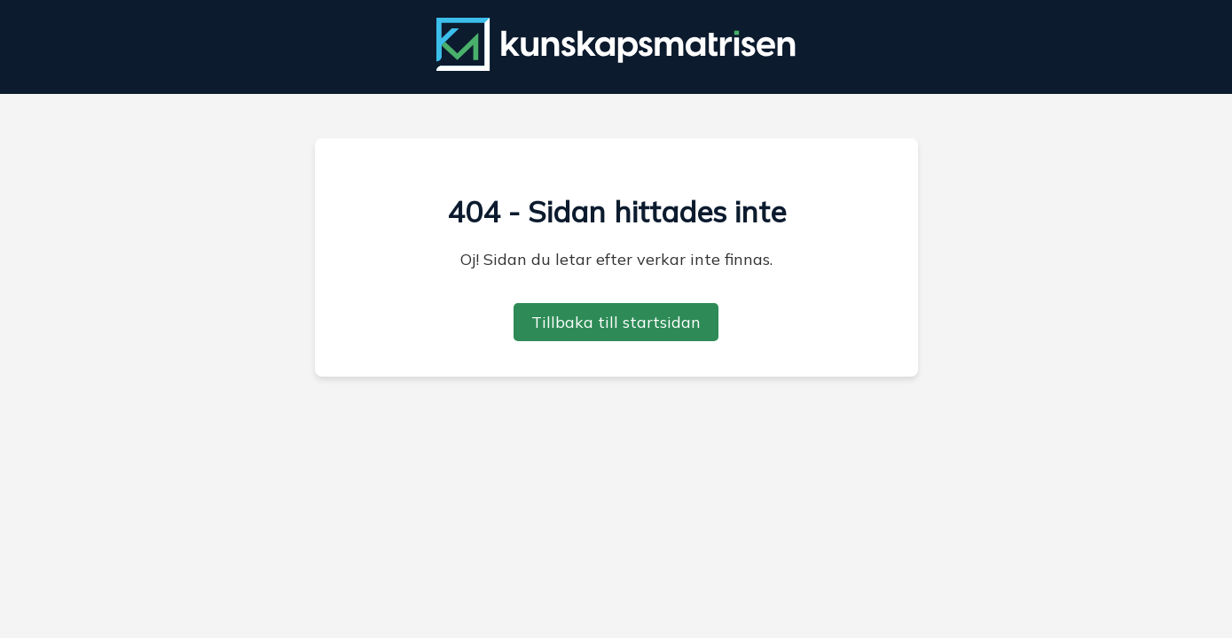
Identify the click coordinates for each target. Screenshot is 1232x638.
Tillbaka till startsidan (616, 322)
